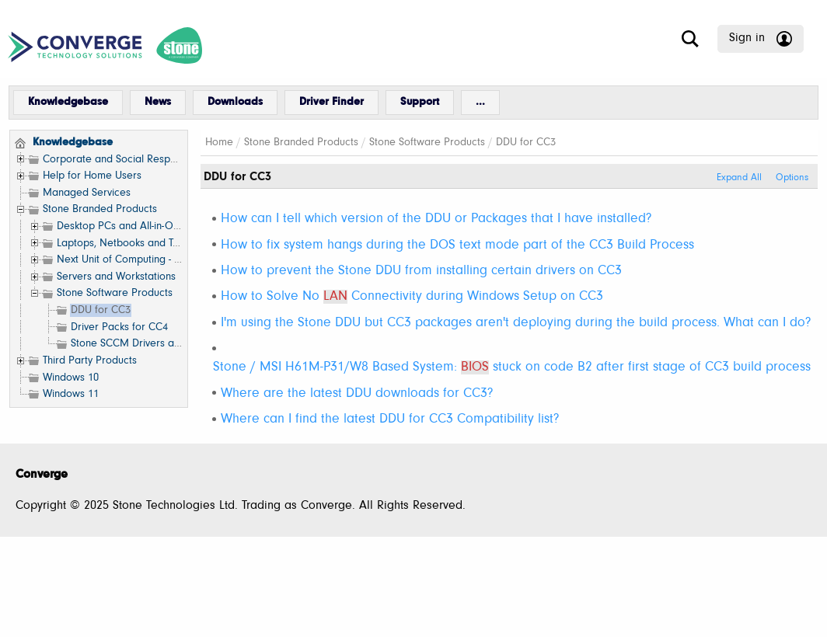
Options (792, 178)
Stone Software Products (115, 293)
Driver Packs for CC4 (119, 327)
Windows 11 (71, 394)
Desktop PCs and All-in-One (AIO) (135, 226)
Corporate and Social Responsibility (126, 159)
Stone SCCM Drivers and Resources (154, 344)
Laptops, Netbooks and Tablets (129, 243)
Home (219, 142)
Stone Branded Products (100, 209)
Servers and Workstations (116, 277)
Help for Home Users (92, 176)
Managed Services (87, 193)
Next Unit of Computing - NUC (126, 260)
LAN (335, 297)
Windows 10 (71, 378)
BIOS (475, 367)
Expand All (739, 178)
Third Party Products (90, 361)
